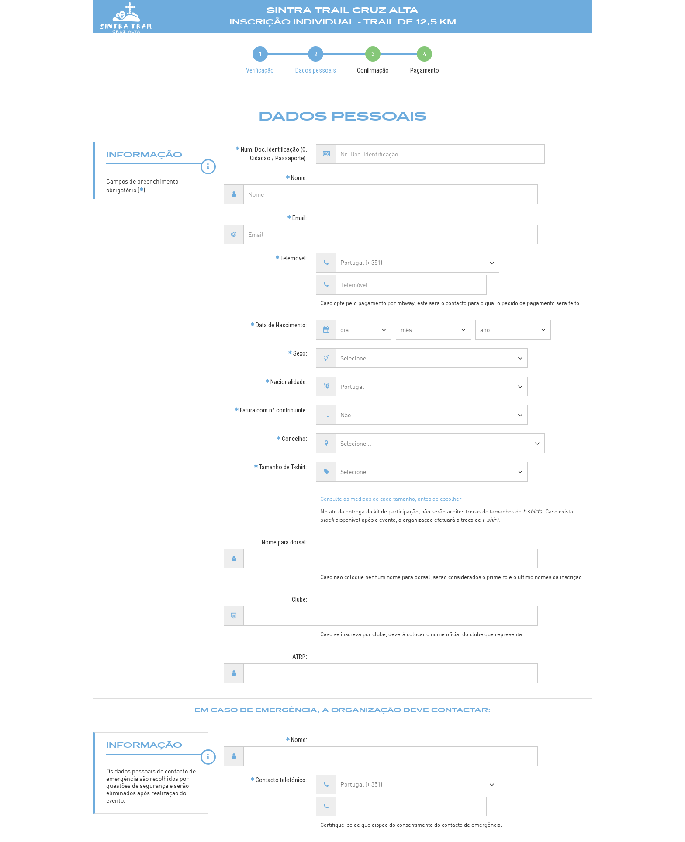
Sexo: (297, 308)
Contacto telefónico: (278, 687)
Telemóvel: (291, 234)
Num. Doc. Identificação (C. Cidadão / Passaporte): (271, 154)
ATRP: (299, 587)
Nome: (296, 177)
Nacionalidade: (286, 336)
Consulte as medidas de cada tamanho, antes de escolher (390, 453)
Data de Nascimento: (278, 279)
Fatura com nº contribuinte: (271, 364)
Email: (297, 206)
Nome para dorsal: (284, 496)
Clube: (299, 542)
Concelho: (292, 393)
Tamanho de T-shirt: (280, 421)
